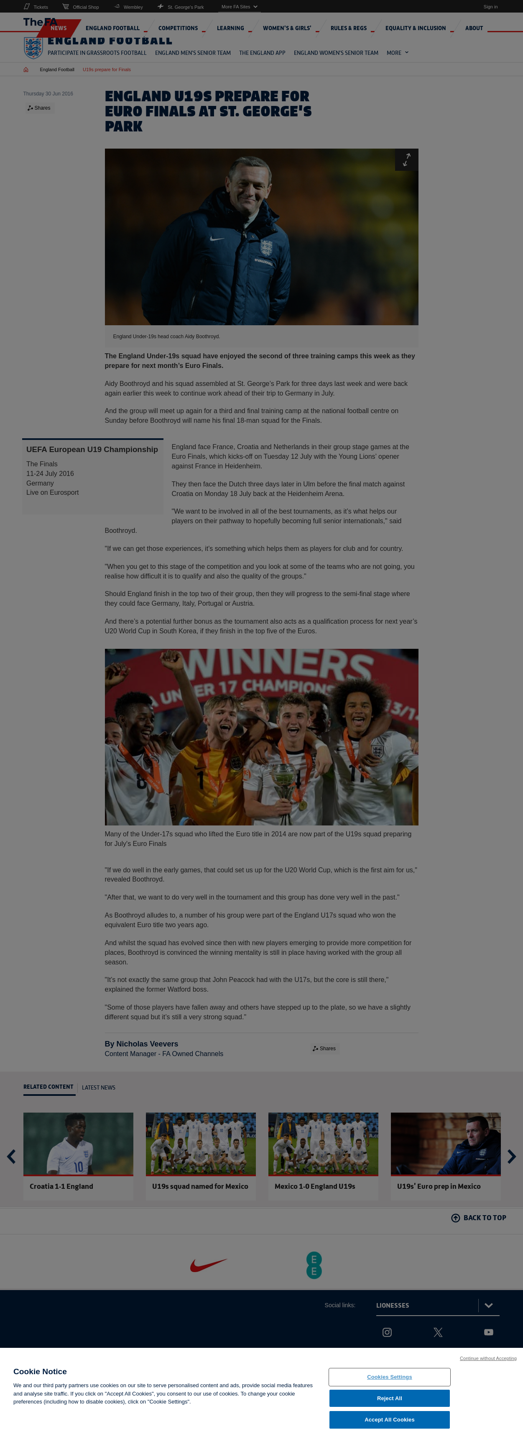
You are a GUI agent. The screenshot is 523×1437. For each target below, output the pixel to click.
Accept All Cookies (390, 1425)
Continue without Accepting (488, 1363)
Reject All (389, 1403)
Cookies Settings (389, 1382)
